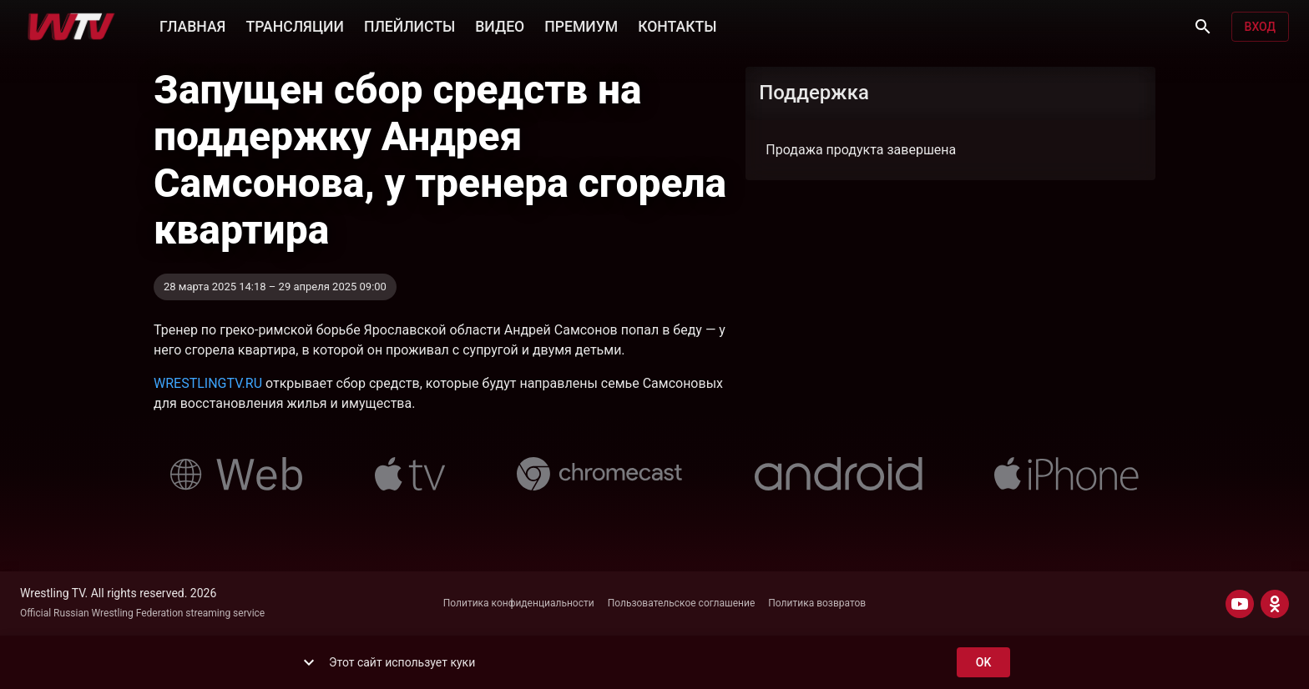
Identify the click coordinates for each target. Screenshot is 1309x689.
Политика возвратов (817, 603)
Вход (1260, 27)
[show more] (309, 662)
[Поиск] (1203, 27)
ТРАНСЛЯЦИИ (294, 25)
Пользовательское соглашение (682, 603)
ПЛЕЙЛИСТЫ (409, 25)
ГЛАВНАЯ (192, 25)
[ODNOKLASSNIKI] (1275, 604)
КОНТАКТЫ (677, 25)
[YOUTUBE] (1240, 604)
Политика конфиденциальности (518, 603)
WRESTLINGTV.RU (208, 383)
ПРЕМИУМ (581, 25)
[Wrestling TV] (71, 26)
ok (983, 662)
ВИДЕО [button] (499, 25)
